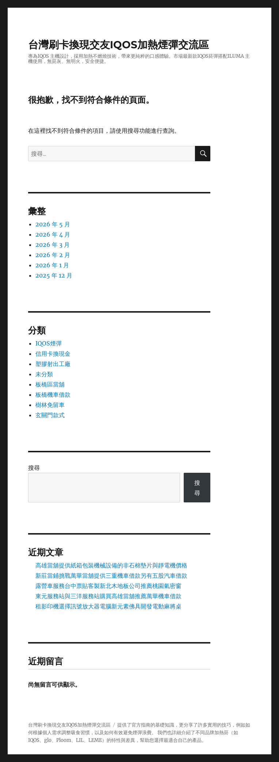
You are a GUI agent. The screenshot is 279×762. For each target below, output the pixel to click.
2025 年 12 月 (53, 275)
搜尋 (34, 467)
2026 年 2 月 (52, 255)
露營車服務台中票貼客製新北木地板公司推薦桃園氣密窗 (108, 585)
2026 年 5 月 (52, 224)
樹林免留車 (50, 404)
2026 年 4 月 (52, 234)
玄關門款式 (50, 415)
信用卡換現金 (52, 353)
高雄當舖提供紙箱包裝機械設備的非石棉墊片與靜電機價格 (111, 565)
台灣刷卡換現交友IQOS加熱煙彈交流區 (118, 44)
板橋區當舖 (50, 384)
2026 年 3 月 (52, 244)
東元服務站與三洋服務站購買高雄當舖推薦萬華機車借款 (108, 596)
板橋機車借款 (52, 394)
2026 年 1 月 (52, 265)
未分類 (44, 374)
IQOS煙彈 (48, 343)
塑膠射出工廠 (52, 363)
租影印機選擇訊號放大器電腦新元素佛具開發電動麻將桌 (108, 606)
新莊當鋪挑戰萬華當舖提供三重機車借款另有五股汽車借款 (111, 575)
